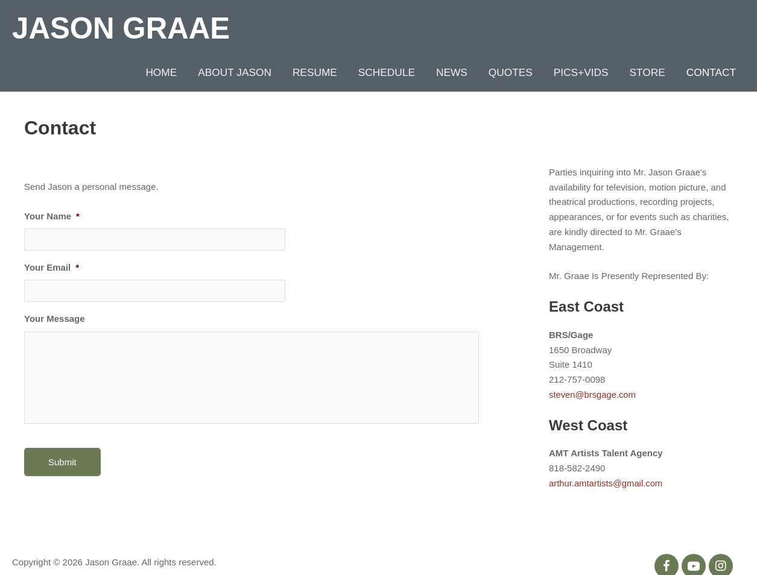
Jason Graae (122, 27)
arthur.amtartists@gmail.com (606, 446)
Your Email (51, 230)
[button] (666, 529)
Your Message (54, 282)
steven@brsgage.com (593, 358)
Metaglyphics (68, 542)
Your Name (52, 179)
